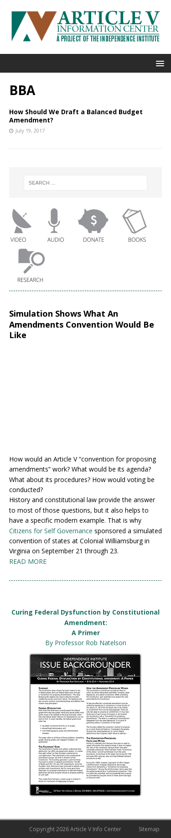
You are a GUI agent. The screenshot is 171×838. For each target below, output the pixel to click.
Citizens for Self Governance (51, 530)
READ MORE (28, 561)
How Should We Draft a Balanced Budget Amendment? (76, 115)
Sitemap (149, 829)
